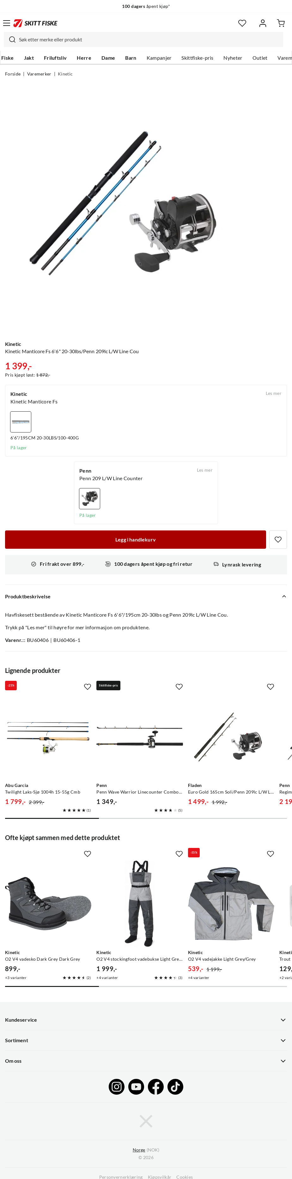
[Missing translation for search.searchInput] (10, 39)
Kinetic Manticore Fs (34, 401)
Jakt (29, 58)
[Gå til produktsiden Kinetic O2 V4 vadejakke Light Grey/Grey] (231, 904)
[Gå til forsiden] (35, 23)
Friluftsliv (55, 58)
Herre (84, 58)
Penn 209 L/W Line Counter (111, 478)
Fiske (7, 58)
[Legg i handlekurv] (135, 539)
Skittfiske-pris (197, 58)
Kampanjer (159, 58)
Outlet (260, 58)
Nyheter (232, 58)
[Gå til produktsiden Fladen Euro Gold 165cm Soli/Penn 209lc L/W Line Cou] (231, 736)
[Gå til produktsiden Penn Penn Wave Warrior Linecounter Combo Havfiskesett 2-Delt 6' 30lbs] (139, 736)
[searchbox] (149, 39)
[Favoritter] (242, 23)
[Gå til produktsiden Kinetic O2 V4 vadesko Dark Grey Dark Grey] (48, 904)
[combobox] (143, 39)
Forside (13, 73)
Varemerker (39, 73)
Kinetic (65, 73)
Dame (108, 58)
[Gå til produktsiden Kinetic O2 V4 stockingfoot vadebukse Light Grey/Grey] (139, 904)
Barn (130, 58)
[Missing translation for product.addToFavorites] (278, 539)
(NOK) (146, 1150)
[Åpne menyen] (6, 23)
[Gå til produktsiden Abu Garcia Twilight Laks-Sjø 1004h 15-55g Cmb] (48, 736)
